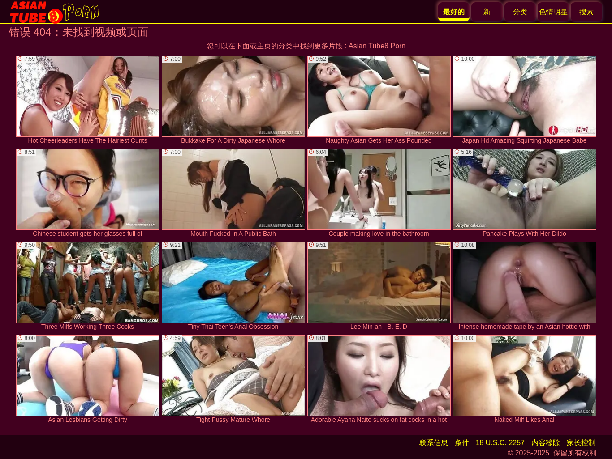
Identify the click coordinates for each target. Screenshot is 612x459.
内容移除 (545, 442)
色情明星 (553, 12)
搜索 (586, 12)
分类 (520, 12)
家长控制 (581, 442)
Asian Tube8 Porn (377, 46)
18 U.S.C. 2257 (500, 442)
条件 (462, 442)
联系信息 (433, 442)
